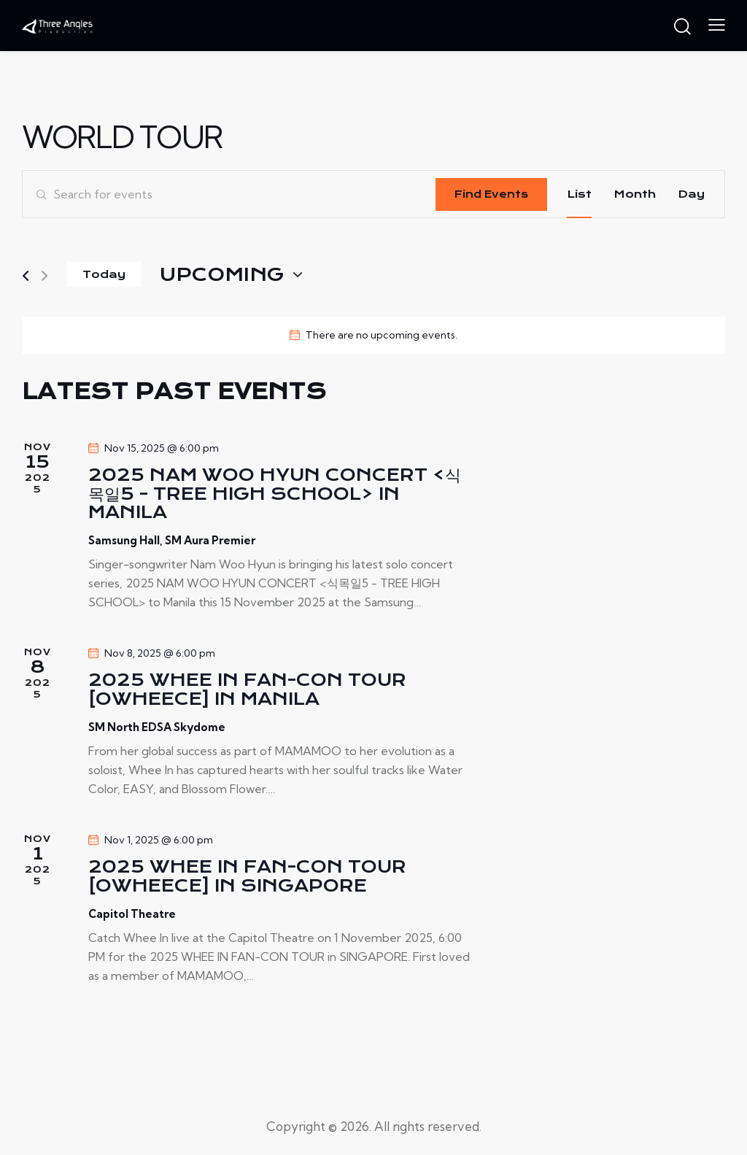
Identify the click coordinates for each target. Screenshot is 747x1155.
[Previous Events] (25, 276)
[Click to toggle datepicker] (222, 275)
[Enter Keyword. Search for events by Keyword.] (229, 194)
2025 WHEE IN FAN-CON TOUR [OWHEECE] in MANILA (247, 689)
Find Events (491, 194)
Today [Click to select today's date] (103, 274)
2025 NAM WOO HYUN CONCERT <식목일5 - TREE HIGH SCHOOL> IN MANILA (274, 494)
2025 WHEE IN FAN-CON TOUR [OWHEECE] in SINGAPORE (247, 876)
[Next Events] (44, 276)
